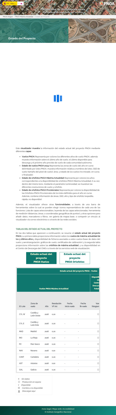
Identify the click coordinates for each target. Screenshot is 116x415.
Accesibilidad (68, 409)
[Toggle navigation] (5, 11)
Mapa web (56, 409)
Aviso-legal (46, 409)
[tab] (41, 258)
